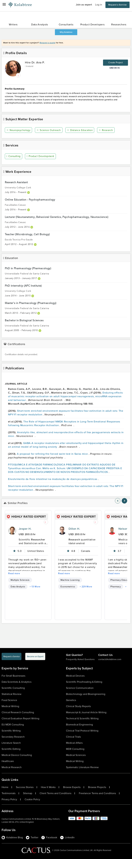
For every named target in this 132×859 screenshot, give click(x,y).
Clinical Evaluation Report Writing (20, 718)
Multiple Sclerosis (20, 580)
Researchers (118, 24)
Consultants (66, 24)
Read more (14, 573)
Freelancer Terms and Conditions (97, 793)
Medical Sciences (76, 755)
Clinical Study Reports (78, 706)
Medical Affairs (74, 743)
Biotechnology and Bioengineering (85, 694)
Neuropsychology (18, 130)
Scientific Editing (11, 749)
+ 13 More (35, 586)
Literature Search (11, 743)
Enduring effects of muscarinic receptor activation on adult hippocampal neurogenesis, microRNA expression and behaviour (65, 396)
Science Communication (80, 688)
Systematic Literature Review (82, 767)
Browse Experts (71, 787)
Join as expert (84, 4)
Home (5, 787)
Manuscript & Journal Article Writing (86, 712)
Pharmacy (115, 586)
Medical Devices (75, 676)
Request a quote (47, 42)
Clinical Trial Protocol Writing (82, 730)
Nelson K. (124, 529)
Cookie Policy (32, 799)
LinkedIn (67, 837)
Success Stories (24, 787)
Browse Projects (97, 787)
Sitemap (27, 793)
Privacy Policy (9, 799)
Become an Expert (35, 656)
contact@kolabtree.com (109, 659)
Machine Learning (70, 580)
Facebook (49, 837)
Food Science (9, 700)
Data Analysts (39, 24)
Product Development (41, 156)
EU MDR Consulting (13, 724)
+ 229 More (86, 586)
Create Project (115, 62)
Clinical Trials (73, 737)
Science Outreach (48, 130)
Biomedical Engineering (79, 724)
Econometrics (68, 586)
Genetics (71, 700)
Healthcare (8, 761)
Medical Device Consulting (17, 755)
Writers (13, 24)
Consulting (14, 156)
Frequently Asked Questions (80, 659)
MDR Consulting (75, 749)
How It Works (48, 787)
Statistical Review (11, 694)
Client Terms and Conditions (55, 793)
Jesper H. (25, 529)
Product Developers (92, 24)
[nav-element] (117, 501)
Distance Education (80, 130)
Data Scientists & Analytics (16, 682)
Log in (98, 4)
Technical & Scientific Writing (82, 718)
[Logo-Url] (20, 4)
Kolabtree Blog (12, 837)
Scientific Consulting (13, 688)
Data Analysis (18, 586)
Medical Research (12, 767)
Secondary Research (13, 737)
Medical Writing (10, 706)
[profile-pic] (12, 531)
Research (106, 130)
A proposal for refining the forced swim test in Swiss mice (53, 454)
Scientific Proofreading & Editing (84, 682)
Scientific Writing (11, 730)
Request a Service (117, 4)
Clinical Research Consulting (18, 712)
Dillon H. (74, 529)
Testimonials (8, 793)
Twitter (32, 837)
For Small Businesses (13, 676)
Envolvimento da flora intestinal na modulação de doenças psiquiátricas (53, 479)
